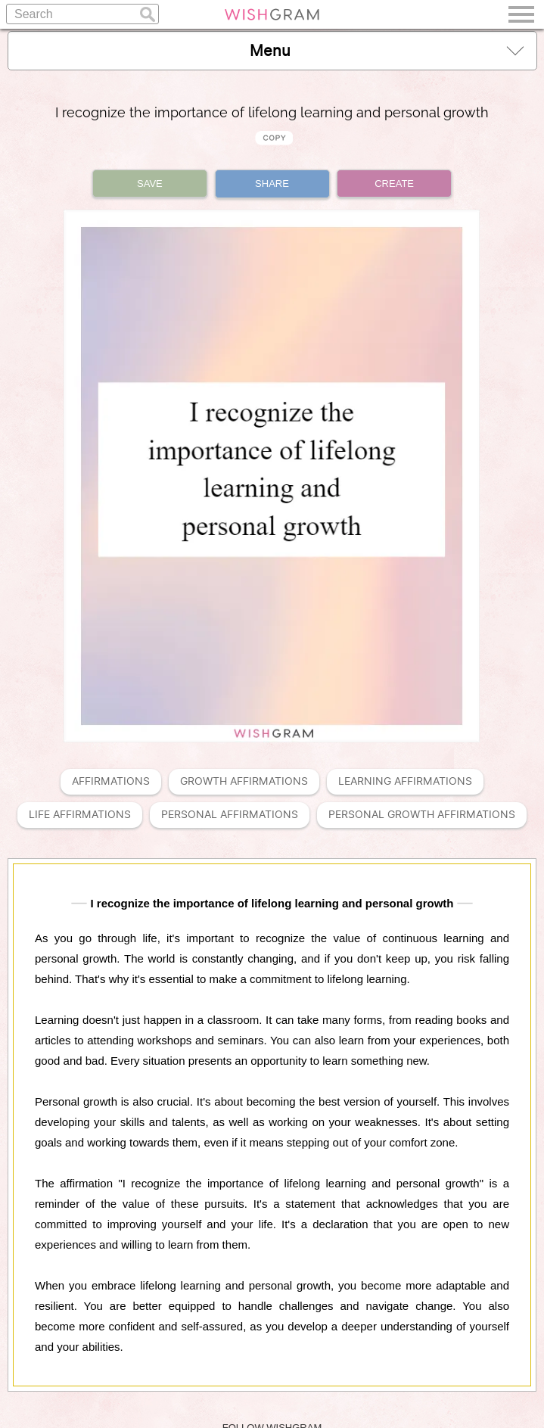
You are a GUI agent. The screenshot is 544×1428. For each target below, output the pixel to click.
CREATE (394, 183)
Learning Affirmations (405, 781)
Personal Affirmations (229, 815)
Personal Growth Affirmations (421, 815)
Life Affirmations (80, 815)
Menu (387, 50)
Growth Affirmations (244, 781)
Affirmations (111, 781)
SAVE (150, 183)
